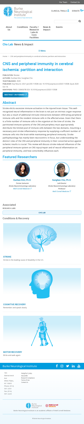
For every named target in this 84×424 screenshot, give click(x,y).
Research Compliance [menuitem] (28, 378)
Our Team (63, 2)
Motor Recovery (12, 352)
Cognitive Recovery (14, 304)
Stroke (7, 256)
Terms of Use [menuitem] (25, 380)
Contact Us (75, 2)
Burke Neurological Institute (20, 366)
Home (5, 56)
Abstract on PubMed (14, 95)
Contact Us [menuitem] (24, 382)
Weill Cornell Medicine (21, 189)
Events (59, 27)
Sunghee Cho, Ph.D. (61, 179)
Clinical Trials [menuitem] (59, 10)
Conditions (22, 27)
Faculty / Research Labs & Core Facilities (34, 32)
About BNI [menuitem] (24, 376)
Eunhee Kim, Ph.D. (22, 179)
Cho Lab (42, 213)
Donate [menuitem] (76, 10)
